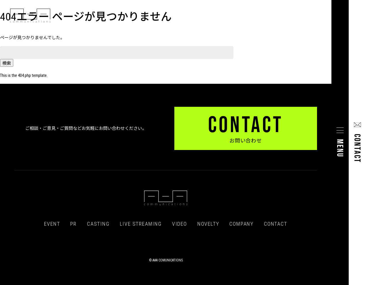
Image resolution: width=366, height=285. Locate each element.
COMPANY (241, 224)
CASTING (98, 224)
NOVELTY (208, 224)
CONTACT (275, 224)
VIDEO (179, 224)
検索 (6, 63)
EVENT (52, 224)
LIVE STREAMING (141, 224)
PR (73, 224)
